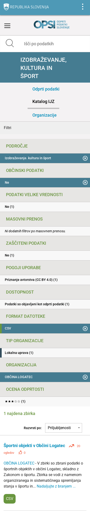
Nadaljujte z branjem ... (56, 486)
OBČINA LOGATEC (19, 463)
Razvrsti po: (33, 428)
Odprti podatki (46, 88)
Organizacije (44, 115)
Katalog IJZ (43, 101)
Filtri (7, 127)
